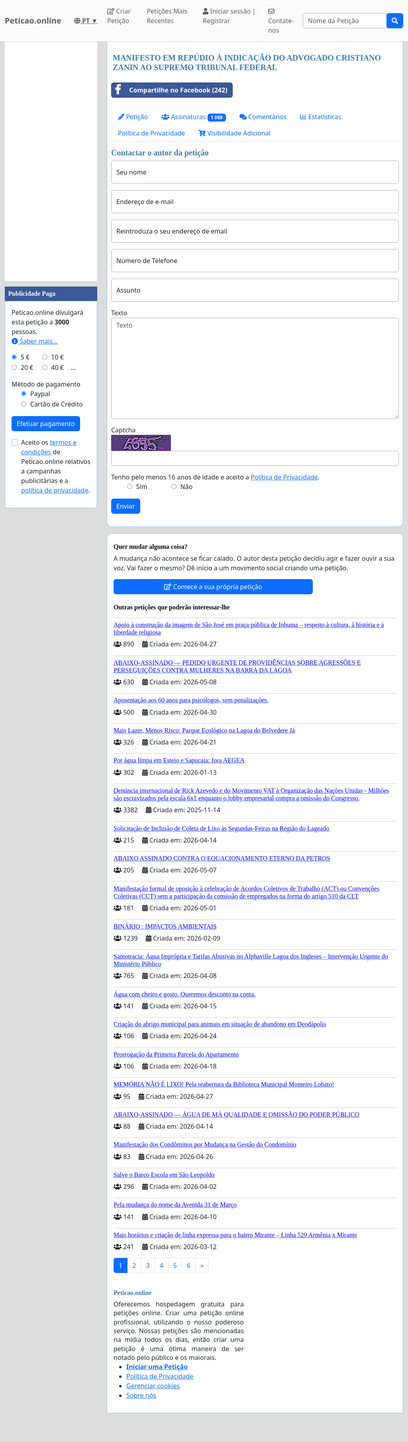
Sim (141, 486)
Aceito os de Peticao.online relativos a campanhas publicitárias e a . (55, 466)
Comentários (263, 116)
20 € (27, 367)
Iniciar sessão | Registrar (229, 16)
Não (186, 486)
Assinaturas (193, 117)
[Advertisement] (51, 161)
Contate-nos (281, 21)
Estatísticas (320, 116)
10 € (57, 357)
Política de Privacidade (151, 133)
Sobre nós (141, 1395)
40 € (57, 367)
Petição (133, 116)
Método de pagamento (46, 384)
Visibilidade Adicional (234, 133)
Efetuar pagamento (46, 423)
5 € (25, 357)
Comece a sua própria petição (213, 586)
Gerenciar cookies (153, 1385)
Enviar (125, 506)
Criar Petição (119, 16)
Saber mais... (35, 341)
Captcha (123, 430)
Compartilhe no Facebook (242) (170, 90)
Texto (119, 312)
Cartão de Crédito (56, 404)
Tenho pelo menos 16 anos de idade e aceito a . (215, 477)
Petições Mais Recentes (167, 16)
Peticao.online (33, 20)
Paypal (40, 393)
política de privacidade (54, 490)
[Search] (345, 20)
